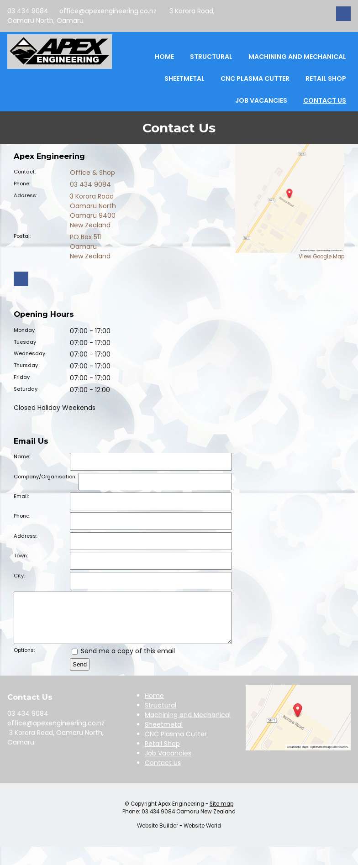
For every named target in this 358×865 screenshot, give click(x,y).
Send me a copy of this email (123, 660)
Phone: (22, 183)
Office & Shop (92, 172)
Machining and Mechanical (297, 56)
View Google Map (321, 256)
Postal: (22, 236)
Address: (25, 195)
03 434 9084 (27, 11)
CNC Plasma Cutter (255, 78)
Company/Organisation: (45, 476)
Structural (211, 56)
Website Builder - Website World (179, 835)
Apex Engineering (181, 813)
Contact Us (324, 100)
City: (19, 575)
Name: (22, 456)
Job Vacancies (261, 100)
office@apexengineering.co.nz (108, 11)
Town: (21, 555)
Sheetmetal (184, 78)
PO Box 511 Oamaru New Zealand (90, 246)
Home (164, 56)
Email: (21, 496)
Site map (221, 813)
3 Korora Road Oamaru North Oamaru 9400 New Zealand (93, 211)
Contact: (25, 171)
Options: (24, 659)
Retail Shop (325, 78)
